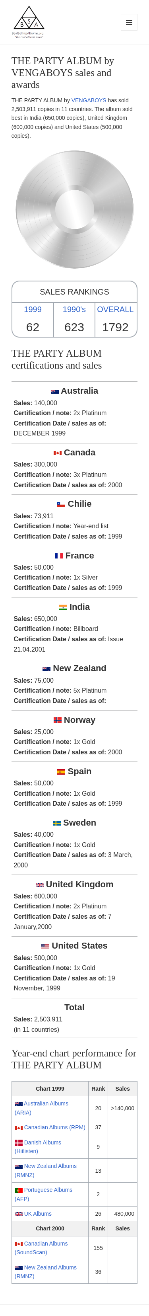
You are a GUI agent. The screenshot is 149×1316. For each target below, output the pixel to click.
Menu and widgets (129, 30)
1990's (74, 309)
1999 (33, 309)
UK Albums (38, 1214)
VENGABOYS (89, 100)
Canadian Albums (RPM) (54, 1127)
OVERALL (115, 309)
